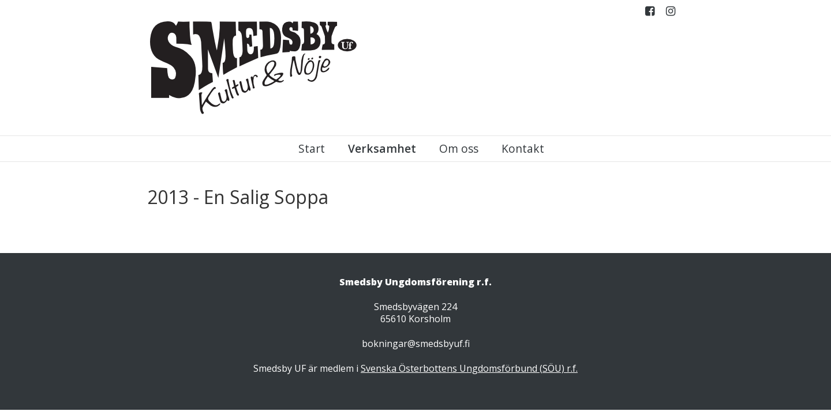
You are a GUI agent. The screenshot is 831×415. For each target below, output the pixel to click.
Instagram (670, 13)
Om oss (458, 148)
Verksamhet (382, 148)
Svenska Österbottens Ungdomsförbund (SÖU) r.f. (469, 368)
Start (311, 148)
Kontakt (522, 148)
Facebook (649, 13)
